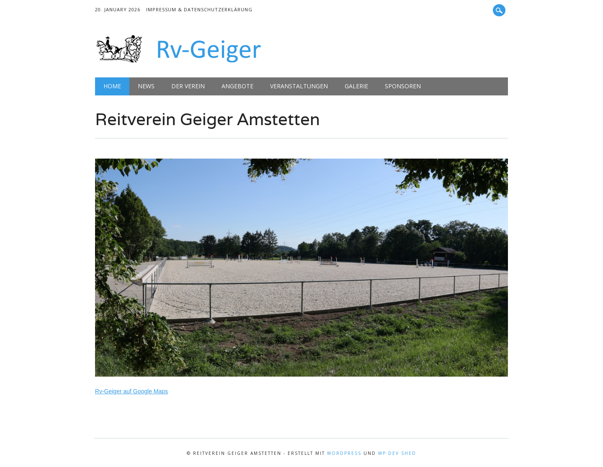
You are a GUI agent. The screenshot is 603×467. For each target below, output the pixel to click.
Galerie (356, 86)
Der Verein (188, 86)
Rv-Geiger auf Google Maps (131, 391)
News (146, 86)
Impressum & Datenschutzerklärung (199, 9)
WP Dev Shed (397, 453)
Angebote (237, 86)
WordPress (344, 453)
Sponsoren (403, 86)
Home (112, 86)
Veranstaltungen (299, 86)
